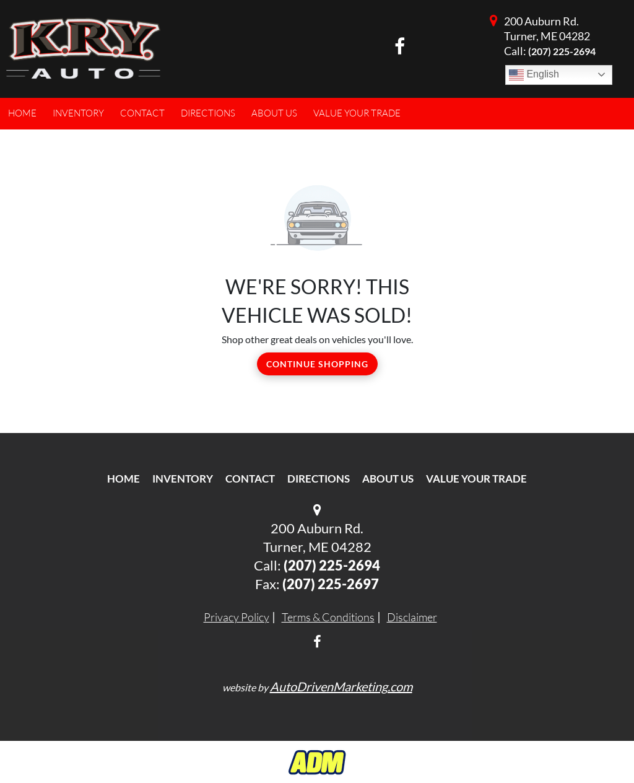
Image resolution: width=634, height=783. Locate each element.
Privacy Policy (236, 617)
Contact (250, 478)
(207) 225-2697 (330, 583)
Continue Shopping (317, 364)
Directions (318, 478)
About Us (388, 478)
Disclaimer (412, 617)
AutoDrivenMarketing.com (341, 686)
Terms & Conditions (328, 617)
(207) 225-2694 (562, 51)
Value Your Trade (476, 478)
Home (123, 478)
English (534, 75)
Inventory (182, 478)
